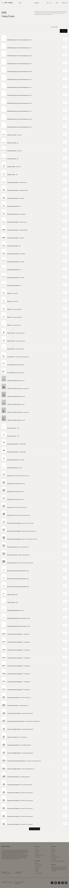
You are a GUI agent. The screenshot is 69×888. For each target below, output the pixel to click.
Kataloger (36, 871)
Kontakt (52, 848)
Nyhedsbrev (53, 864)
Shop (20, 2)
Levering (52, 852)
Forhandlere (53, 850)
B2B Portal (37, 862)
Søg (57, 2)
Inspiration (36, 2)
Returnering (53, 854)
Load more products (34, 828)
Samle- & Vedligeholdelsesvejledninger (58, 861)
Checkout (64, 30)
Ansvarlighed (37, 850)
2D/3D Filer (37, 869)
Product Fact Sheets (38, 873)
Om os (36, 848)
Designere (37, 852)
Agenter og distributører (39, 854)
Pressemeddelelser (38, 864)
